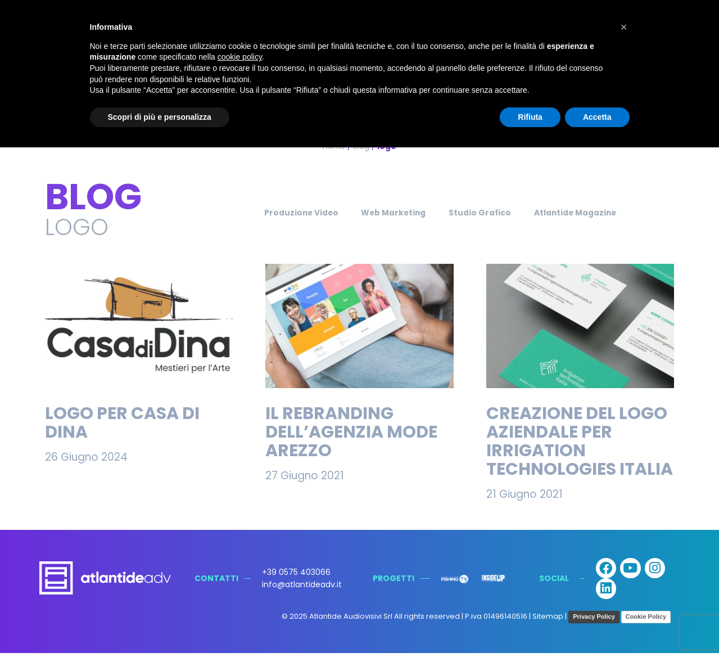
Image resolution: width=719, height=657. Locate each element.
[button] (624, 27)
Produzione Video (285, 213)
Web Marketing (387, 213)
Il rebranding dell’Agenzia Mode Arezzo (351, 432)
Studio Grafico (484, 213)
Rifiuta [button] (530, 117)
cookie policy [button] (240, 56)
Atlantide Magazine (590, 213)
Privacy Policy (594, 620)
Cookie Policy (646, 620)
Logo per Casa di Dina (122, 423)
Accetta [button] (597, 117)
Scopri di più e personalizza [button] (159, 117)
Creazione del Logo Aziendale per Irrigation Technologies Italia (579, 441)
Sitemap (547, 620)
